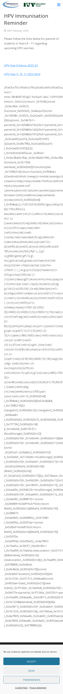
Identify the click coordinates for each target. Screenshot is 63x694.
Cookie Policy (21, 687)
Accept (31, 661)
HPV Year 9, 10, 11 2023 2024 (22, 74)
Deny (31, 670)
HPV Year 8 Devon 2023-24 (21, 65)
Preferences (31, 679)
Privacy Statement (38, 687)
